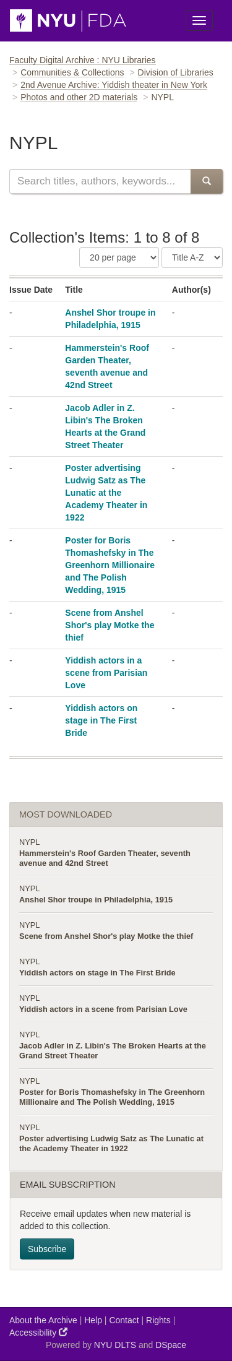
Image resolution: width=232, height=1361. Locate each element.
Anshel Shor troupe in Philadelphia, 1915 (96, 899)
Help (93, 1320)
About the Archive (43, 1320)
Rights (158, 1320)
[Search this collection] (100, 181)
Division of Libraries (175, 72)
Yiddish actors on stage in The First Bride (101, 720)
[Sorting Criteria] (192, 257)
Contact (124, 1320)
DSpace (170, 1345)
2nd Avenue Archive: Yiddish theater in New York (113, 85)
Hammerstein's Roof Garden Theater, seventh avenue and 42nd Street (105, 858)
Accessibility (38, 1332)
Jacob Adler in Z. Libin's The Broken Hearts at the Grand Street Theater (112, 1050)
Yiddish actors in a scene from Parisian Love (106, 672)
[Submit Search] (207, 181)
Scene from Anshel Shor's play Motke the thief (109, 625)
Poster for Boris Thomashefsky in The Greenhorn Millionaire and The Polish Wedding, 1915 (110, 565)
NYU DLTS (115, 1345)
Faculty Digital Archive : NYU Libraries (82, 60)
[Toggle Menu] (199, 20)
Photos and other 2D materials (78, 97)
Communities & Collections (72, 72)
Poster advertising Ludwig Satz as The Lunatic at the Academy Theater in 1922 (106, 492)
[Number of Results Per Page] (119, 257)
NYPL (29, 842)
